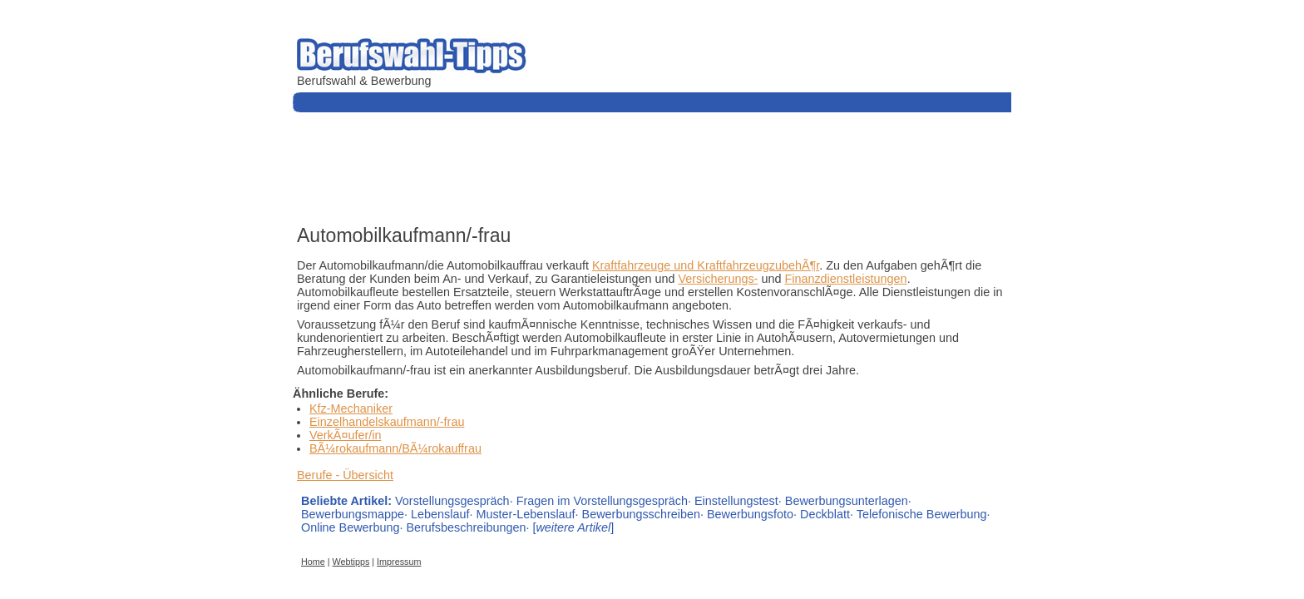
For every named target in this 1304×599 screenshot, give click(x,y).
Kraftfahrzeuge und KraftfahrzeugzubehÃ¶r (705, 265)
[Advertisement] (595, 166)
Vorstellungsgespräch (452, 500)
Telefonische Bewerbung (922, 514)
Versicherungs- (718, 278)
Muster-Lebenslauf (525, 514)
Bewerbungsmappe (352, 514)
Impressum (399, 562)
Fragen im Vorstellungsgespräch (602, 500)
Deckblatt (825, 514)
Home (313, 562)
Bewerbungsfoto (750, 514)
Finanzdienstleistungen (845, 278)
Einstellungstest (736, 500)
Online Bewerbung (350, 527)
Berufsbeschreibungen (466, 527)
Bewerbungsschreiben (641, 514)
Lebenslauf (440, 514)
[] (573, 527)
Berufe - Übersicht (345, 475)
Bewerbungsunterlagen (846, 500)
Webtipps (351, 562)
